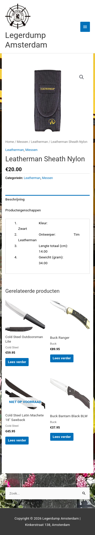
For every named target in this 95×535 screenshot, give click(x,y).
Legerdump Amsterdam (26, 40)
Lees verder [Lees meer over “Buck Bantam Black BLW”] (62, 437)
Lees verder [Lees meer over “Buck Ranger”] (62, 358)
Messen (22, 142)
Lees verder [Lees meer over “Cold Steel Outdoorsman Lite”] (17, 362)
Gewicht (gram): (40, 257)
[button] (81, 77)
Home (9, 142)
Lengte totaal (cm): (43, 246)
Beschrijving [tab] (15, 199)
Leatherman (39, 142)
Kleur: (33, 223)
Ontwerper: (37, 234)
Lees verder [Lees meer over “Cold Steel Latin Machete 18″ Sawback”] (17, 440)
